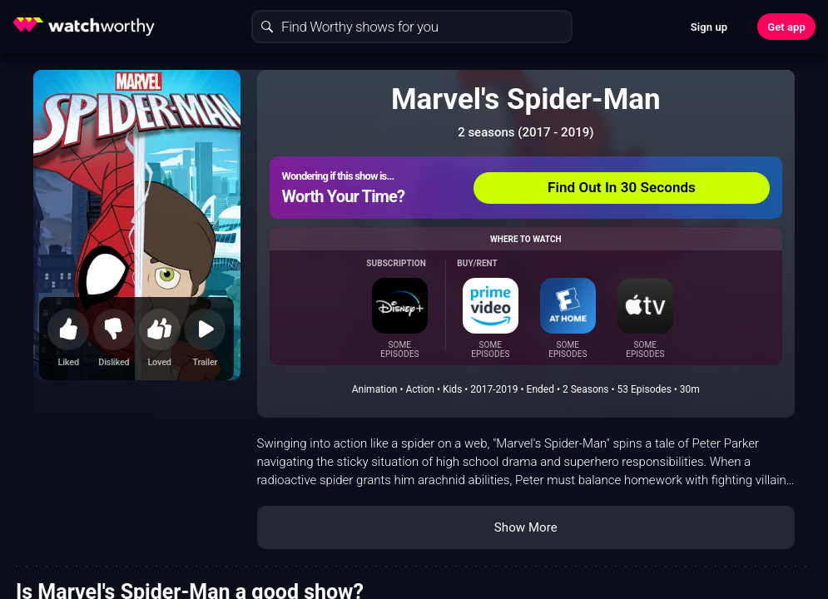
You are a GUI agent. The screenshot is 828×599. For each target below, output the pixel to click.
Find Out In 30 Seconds (622, 187)
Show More (526, 527)
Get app (786, 27)
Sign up (709, 27)
